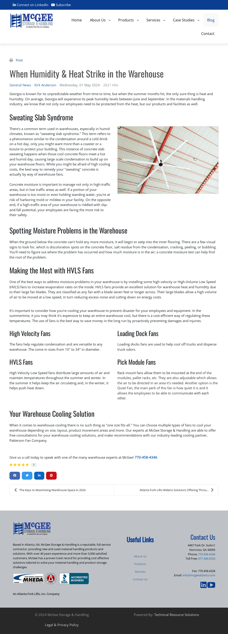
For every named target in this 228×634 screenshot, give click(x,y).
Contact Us (140, 579)
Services (140, 572)
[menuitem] (76, 20)
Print (19, 60)
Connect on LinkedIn (30, 4)
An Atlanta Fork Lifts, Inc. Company (36, 594)
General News (20, 85)
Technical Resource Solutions (176, 614)
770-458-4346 (146, 457)
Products (140, 564)
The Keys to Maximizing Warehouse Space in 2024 (49, 490)
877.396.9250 (206, 558)
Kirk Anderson (45, 85)
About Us (140, 556)
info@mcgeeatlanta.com (199, 575)
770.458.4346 (206, 554)
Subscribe (61, 4)
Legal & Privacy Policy (62, 625)
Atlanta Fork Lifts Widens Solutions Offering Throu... (177, 490)
